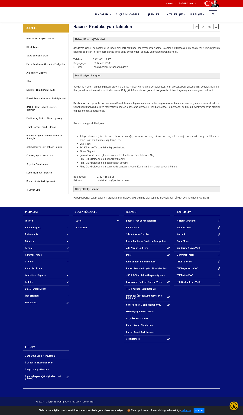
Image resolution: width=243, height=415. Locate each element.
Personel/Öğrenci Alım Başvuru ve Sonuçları (44, 137)
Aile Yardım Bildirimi (36, 72)
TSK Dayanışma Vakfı (187, 268)
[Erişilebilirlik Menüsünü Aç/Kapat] (234, 406)
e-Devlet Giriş (33, 189)
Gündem (29, 241)
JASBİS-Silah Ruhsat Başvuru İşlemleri (41, 108)
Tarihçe (29, 220)
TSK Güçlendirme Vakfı (189, 282)
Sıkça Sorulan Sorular (37, 55)
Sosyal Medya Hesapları (37, 369)
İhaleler (29, 282)
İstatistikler (81, 227)
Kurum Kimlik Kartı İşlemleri (40, 181)
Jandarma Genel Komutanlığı (40, 356)
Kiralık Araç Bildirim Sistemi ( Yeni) (44, 118)
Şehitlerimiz (31, 302)
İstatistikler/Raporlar (36, 275)
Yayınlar (29, 248)
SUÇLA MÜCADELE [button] (127, 14)
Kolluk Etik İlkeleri (34, 268)
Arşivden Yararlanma (37, 164)
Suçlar (79, 220)
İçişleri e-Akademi (186, 220)
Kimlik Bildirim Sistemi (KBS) (40, 89)
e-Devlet (169, 3)
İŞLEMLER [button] (153, 14)
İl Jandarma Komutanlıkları (39, 362)
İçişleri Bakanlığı (186, 3)
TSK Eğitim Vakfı (185, 275)
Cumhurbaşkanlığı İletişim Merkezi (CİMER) (43, 377)
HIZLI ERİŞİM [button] (175, 14)
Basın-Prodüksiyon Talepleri (40, 38)
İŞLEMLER (31, 28)
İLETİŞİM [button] (196, 14)
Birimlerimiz (31, 234)
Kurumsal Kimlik (33, 255)
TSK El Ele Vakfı (184, 261)
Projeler (29, 261)
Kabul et (199, 410)
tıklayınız (186, 410)
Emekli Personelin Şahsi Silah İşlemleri (46, 98)
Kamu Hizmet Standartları (39, 172)
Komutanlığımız (33, 227)
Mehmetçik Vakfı (185, 255)
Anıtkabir (181, 234)
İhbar (29, 81)
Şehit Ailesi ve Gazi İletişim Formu (44, 147)
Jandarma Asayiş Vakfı (189, 248)
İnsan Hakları (32, 295)
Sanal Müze (183, 241)
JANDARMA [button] (101, 14)
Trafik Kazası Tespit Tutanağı (41, 127)
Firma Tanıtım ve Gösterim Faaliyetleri (45, 64)
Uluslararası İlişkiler (35, 289)
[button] (209, 26)
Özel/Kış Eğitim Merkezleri (39, 155)
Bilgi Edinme (32, 47)
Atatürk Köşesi (184, 227)
